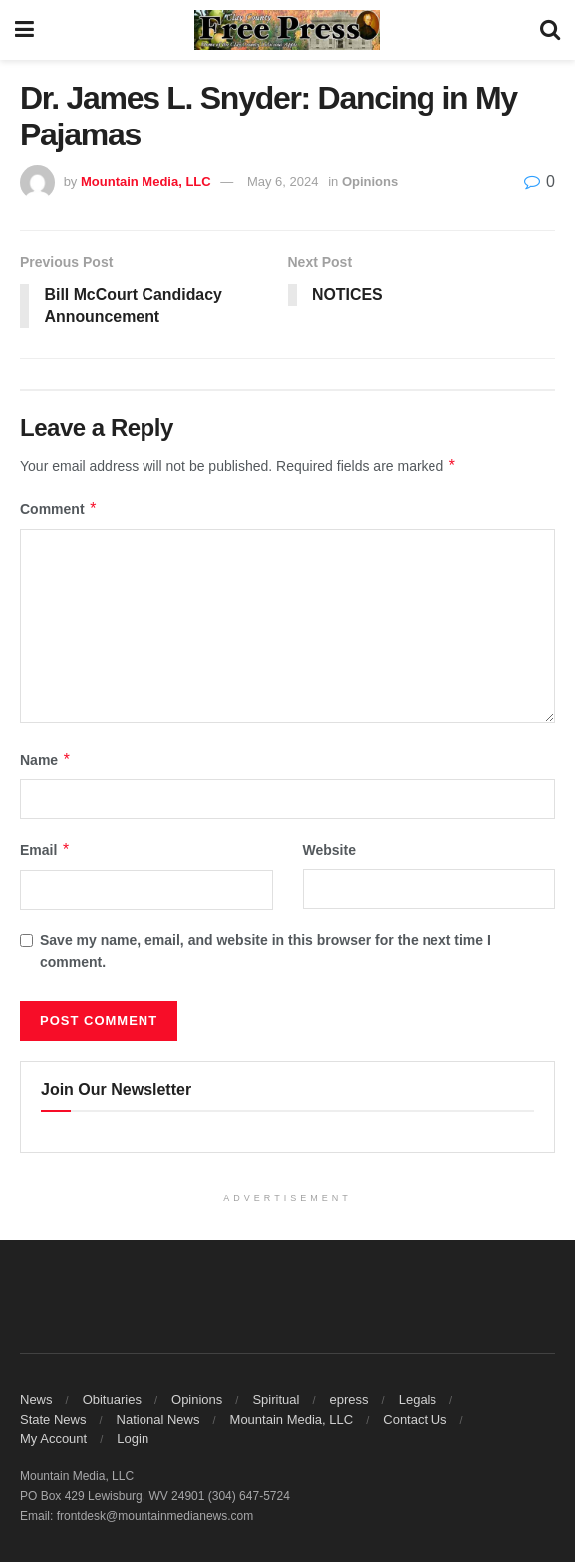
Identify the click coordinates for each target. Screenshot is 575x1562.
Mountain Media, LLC (146, 181)
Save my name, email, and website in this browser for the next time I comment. (265, 951)
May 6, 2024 (283, 181)
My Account (53, 1439)
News (36, 1399)
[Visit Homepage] (287, 30)
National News (158, 1419)
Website (329, 851)
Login (132, 1439)
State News (53, 1419)
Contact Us (414, 1419)
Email (45, 851)
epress (349, 1399)
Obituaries (112, 1399)
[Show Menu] (24, 30)
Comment (59, 510)
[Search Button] (550, 30)
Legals (417, 1399)
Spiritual (275, 1399)
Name (46, 760)
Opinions (370, 181)
